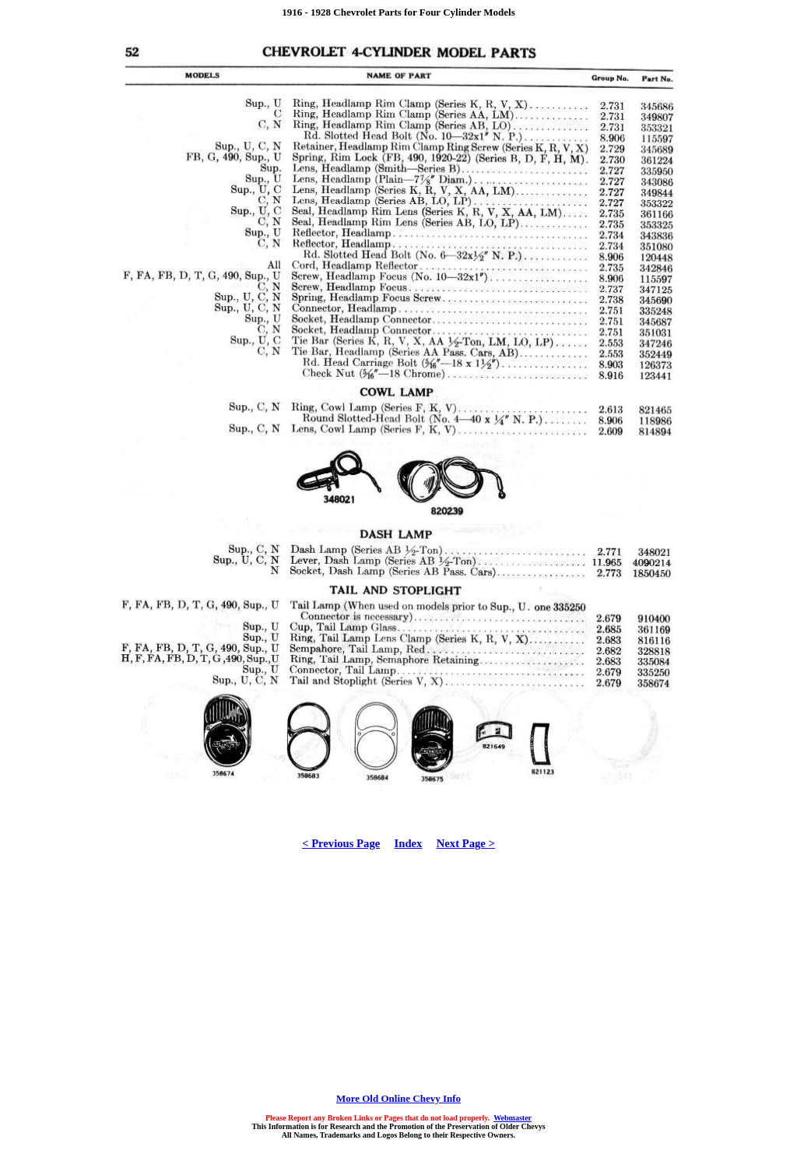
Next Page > (466, 843)
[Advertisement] (398, 967)
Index (409, 843)
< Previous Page (341, 843)
